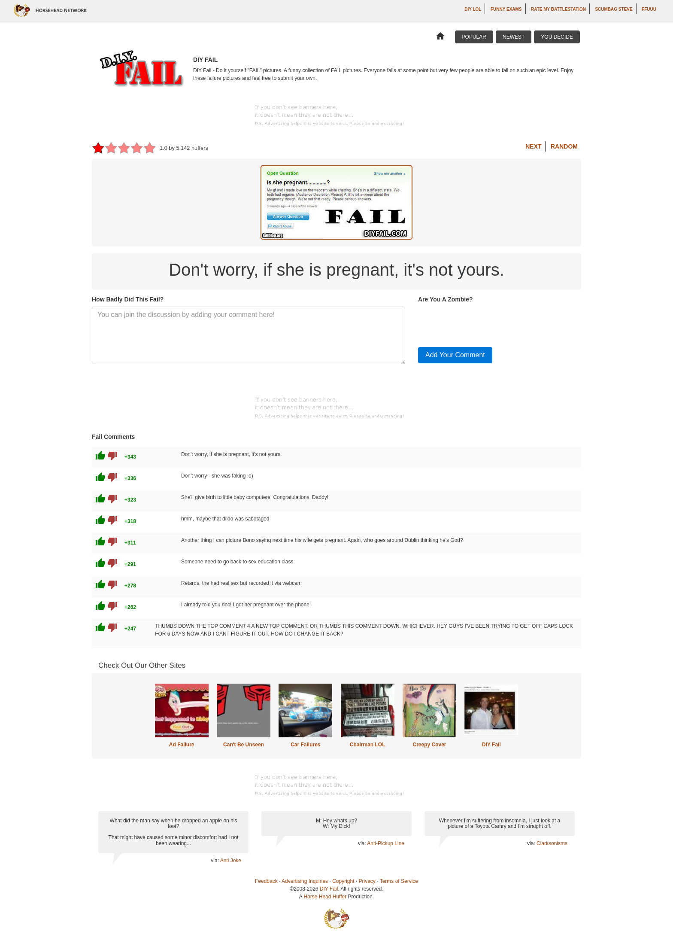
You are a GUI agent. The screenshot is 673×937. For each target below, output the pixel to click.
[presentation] (483, 323)
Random (564, 146)
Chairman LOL (367, 745)
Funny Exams (506, 9)
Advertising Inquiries (305, 881)
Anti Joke (230, 861)
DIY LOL (472, 9)
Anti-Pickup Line (385, 843)
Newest (513, 37)
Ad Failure (181, 745)
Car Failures (305, 745)
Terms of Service (399, 881)
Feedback (266, 881)
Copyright (343, 881)
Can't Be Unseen (243, 745)
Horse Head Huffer (324, 897)
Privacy (367, 881)
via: (215, 861)
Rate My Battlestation (558, 9)
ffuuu (649, 9)
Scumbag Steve (613, 9)
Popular (474, 37)
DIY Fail (491, 745)
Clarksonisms (552, 843)
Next (533, 146)
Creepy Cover (429, 745)
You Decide (557, 37)
